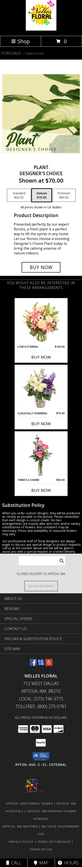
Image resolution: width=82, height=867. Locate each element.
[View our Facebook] (33, 664)
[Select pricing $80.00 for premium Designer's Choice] (63, 195)
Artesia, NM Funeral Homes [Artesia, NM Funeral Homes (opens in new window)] (29, 803)
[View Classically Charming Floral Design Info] (41, 388)
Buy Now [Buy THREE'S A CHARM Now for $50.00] (41, 490)
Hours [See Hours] (68, 863)
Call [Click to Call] (13, 863)
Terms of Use (41, 849)
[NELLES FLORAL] (41, 29)
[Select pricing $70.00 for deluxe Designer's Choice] (41, 195)
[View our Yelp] (48, 664)
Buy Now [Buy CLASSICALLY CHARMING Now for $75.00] (41, 424)
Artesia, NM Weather (20, 826)
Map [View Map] (41, 863)
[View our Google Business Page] (41, 664)
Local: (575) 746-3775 (41, 699)
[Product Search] (42, 561)
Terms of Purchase (54, 842)
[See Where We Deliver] (41, 586)
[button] (41, 756)
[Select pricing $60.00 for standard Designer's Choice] (19, 195)
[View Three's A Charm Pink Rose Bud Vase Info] (41, 455)
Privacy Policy (21, 842)
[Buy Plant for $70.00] (41, 267)
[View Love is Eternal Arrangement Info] (41, 322)
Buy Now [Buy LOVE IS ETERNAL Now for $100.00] (41, 357)
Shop (20, 41)
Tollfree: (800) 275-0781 (41, 706)
